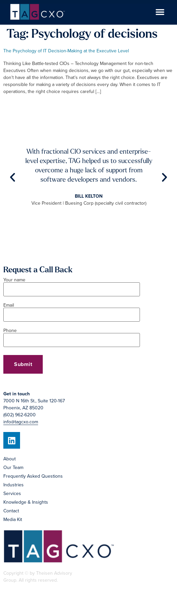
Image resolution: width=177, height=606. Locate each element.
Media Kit (12, 519)
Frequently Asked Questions (33, 476)
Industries (13, 485)
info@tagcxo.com (20, 422)
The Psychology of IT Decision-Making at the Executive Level (66, 51)
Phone (71, 335)
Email (71, 310)
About (9, 459)
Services (12, 493)
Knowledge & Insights (25, 502)
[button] (160, 12)
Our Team (13, 467)
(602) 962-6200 (19, 415)
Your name (71, 285)
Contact (11, 511)
